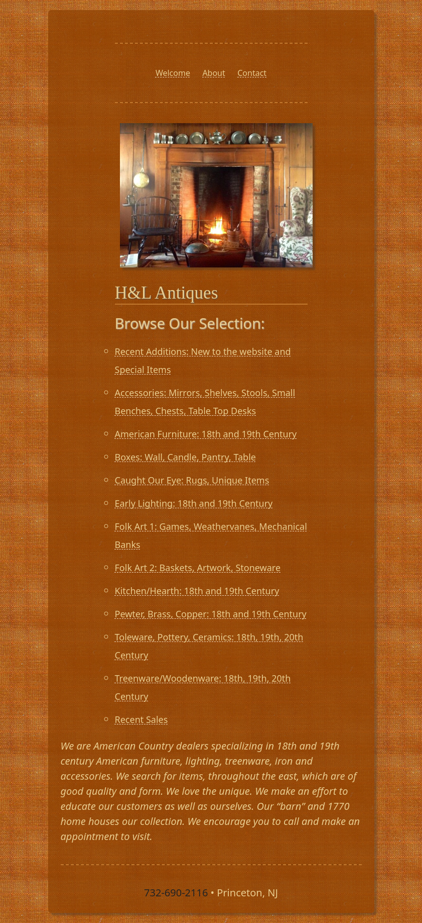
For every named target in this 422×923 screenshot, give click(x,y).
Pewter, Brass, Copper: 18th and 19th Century (211, 614)
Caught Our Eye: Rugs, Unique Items (192, 480)
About (213, 72)
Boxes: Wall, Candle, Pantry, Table (185, 457)
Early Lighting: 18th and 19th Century (194, 503)
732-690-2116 (176, 892)
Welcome (173, 72)
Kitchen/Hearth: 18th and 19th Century (197, 591)
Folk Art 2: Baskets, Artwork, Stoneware (198, 568)
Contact (251, 72)
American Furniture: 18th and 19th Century (206, 434)
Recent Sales (141, 719)
